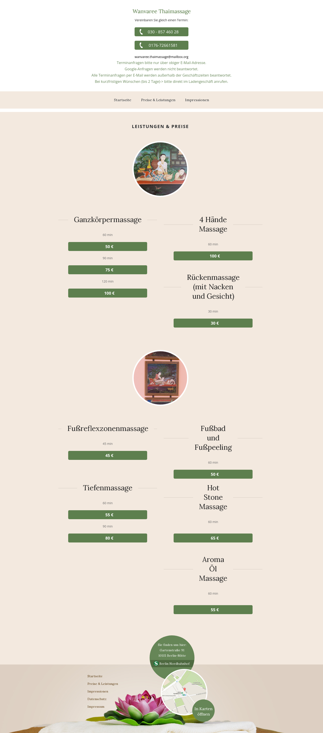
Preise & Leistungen (158, 100)
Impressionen (197, 100)
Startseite (122, 100)
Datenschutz (97, 699)
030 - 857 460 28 (163, 31)
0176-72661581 (163, 45)
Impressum (95, 707)
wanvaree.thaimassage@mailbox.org (161, 57)
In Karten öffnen (203, 711)
